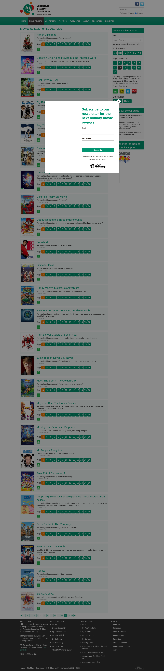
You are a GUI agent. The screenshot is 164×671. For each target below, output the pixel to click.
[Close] (119, 101)
